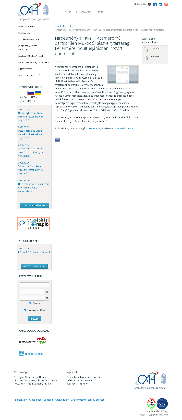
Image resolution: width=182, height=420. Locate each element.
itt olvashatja (93, 128)
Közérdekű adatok (28, 39)
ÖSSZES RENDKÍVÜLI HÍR (34, 205)
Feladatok (24, 32)
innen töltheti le (125, 128)
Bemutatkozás (26, 26)
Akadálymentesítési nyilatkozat (87, 399)
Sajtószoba (83, 11)
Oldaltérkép (35, 399)
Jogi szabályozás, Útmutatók (28, 48)
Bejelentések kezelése (30, 75)
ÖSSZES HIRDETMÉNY (34, 266)
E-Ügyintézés (25, 69)
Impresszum (20, 399)
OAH (32, 10)
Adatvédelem (62, 399)
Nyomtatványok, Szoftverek (34, 62)
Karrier (100, 11)
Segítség (48, 399)
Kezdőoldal (60, 26)
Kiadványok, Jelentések (31, 55)
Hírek (68, 11)
